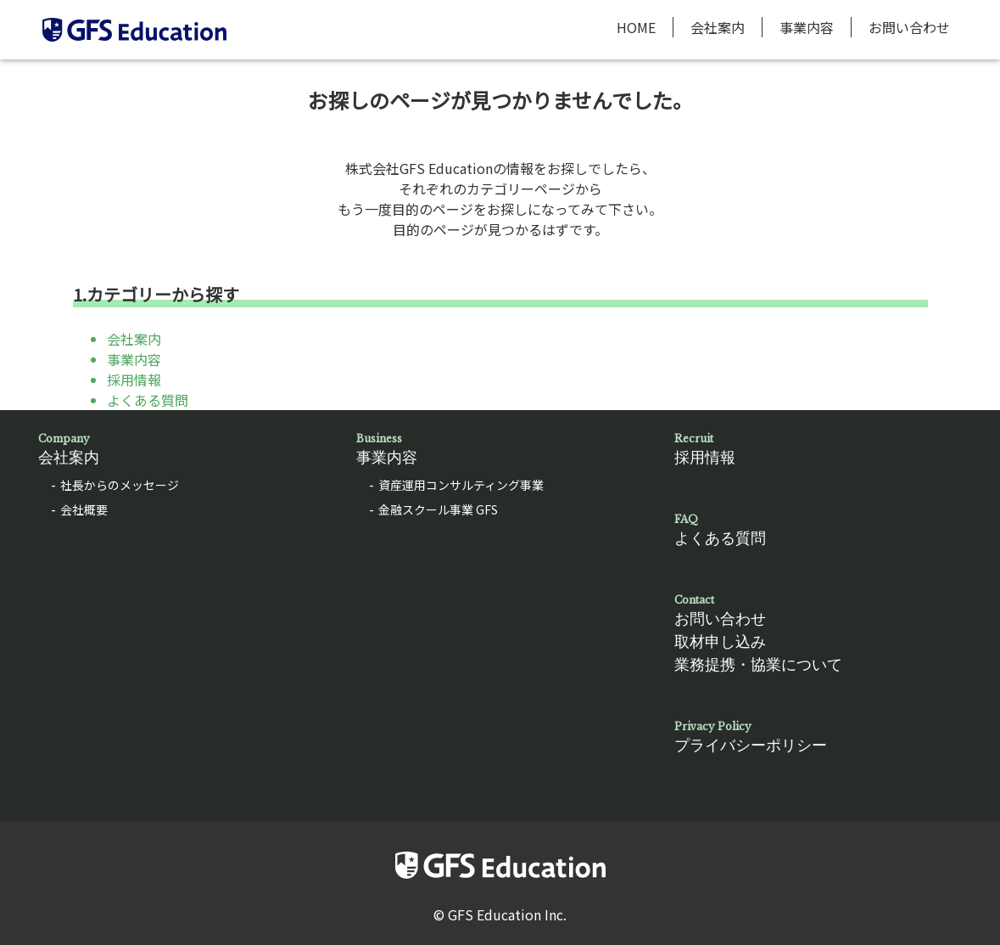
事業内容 (806, 27)
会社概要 (84, 509)
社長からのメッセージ (119, 484)
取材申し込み (720, 641)
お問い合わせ (909, 27)
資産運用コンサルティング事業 (461, 484)
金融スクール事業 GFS (438, 509)
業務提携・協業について (758, 664)
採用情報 (134, 379)
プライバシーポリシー (818, 736)
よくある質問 (147, 400)
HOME (636, 27)
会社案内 (717, 27)
